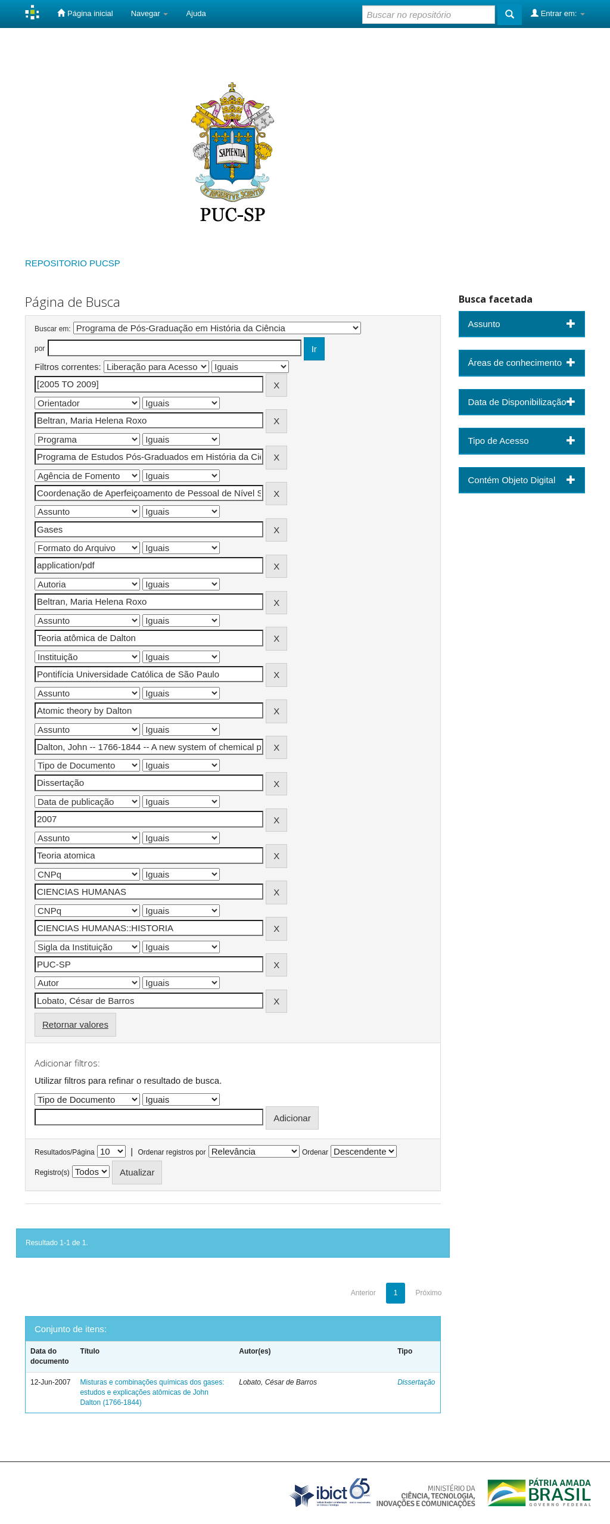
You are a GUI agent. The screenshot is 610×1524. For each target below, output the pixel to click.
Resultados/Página (65, 1152)
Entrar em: (558, 13)
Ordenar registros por (172, 1152)
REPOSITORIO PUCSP (72, 263)
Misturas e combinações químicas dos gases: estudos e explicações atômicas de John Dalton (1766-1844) (152, 1392)
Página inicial (85, 13)
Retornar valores (75, 1024)
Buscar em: (53, 329)
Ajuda (196, 13)
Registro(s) (52, 1172)
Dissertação (416, 1382)
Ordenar (315, 1152)
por (40, 348)
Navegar (150, 13)
